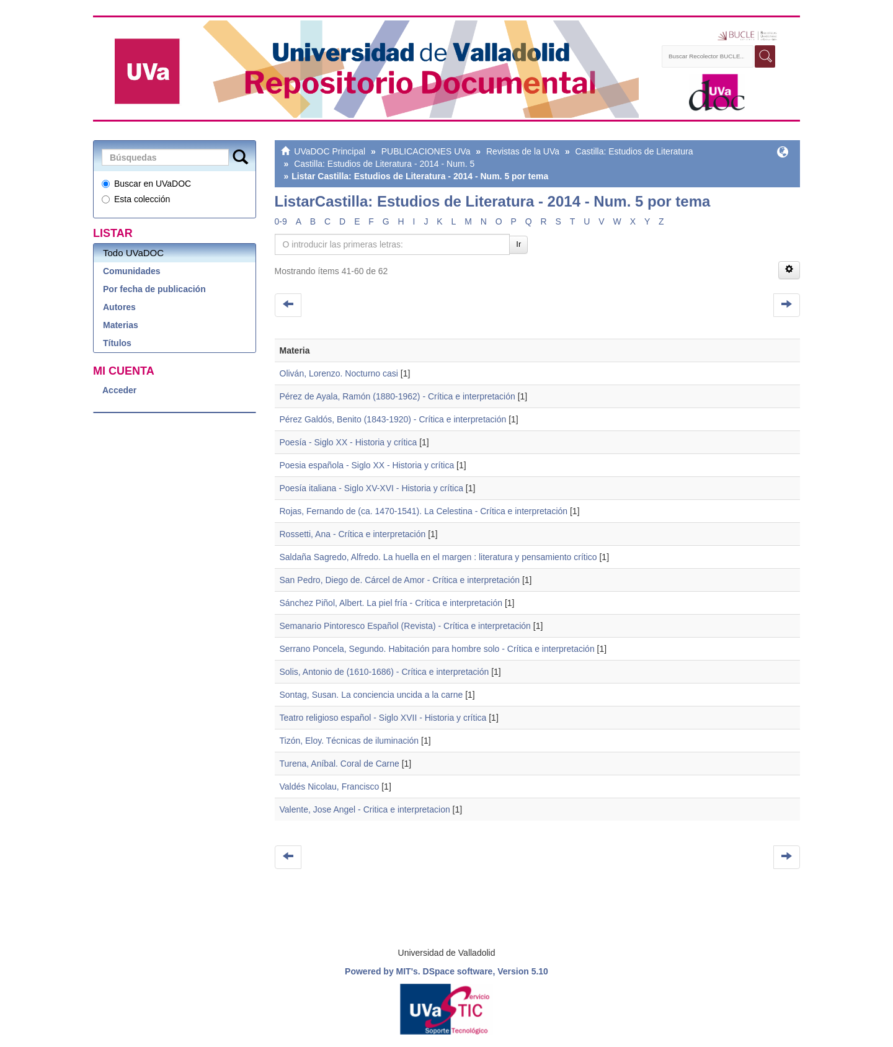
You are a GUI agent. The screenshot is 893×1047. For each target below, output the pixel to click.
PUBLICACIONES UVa (426, 151)
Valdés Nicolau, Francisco (330, 786)
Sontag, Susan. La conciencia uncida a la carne (371, 695)
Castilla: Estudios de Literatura (634, 151)
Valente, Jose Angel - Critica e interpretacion (365, 809)
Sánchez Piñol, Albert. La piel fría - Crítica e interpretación (391, 603)
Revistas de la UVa (522, 151)
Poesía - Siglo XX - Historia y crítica (348, 442)
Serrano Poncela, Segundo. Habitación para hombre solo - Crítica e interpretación (437, 649)
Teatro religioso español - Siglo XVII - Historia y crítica (383, 718)
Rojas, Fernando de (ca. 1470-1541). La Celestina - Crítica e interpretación (424, 511)
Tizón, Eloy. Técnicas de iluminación (349, 741)
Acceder (119, 390)
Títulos (117, 343)
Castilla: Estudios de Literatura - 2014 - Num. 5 (384, 164)
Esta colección (136, 199)
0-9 (281, 221)
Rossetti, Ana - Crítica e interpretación (353, 534)
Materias (120, 325)
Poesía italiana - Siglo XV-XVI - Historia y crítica (371, 488)
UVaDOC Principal (329, 151)
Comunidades (132, 271)
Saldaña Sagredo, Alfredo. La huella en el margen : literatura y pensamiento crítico (438, 557)
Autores (119, 307)
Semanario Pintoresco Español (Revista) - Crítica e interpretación (405, 626)
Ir (518, 244)
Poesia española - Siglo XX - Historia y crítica (367, 465)
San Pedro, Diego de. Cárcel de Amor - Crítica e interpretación (400, 580)
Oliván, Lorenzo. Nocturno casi (339, 373)
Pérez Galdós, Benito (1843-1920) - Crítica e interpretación (393, 419)
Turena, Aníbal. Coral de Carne (339, 764)
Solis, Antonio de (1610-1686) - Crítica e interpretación (384, 672)
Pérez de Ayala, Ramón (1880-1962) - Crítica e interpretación (397, 396)
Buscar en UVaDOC (146, 184)
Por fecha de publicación (154, 289)
